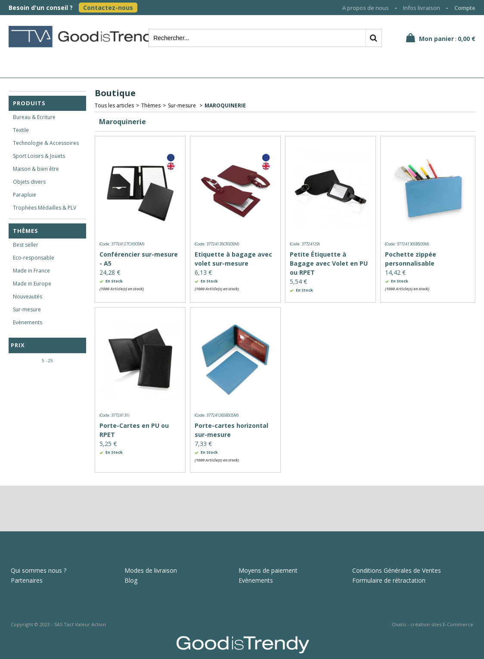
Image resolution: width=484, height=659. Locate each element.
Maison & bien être (36, 169)
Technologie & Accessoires (46, 143)
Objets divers (29, 181)
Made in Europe (32, 283)
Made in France (31, 270)
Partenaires (27, 580)
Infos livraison (421, 8)
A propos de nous (365, 8)
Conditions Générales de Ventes (396, 570)
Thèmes (25, 231)
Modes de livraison (150, 570)
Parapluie (24, 194)
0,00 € (466, 39)
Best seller (25, 244)
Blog (130, 580)
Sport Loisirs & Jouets (39, 156)
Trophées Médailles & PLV (44, 207)
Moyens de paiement (268, 570)
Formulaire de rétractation (388, 580)
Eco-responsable (33, 257)
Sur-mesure (27, 309)
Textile (21, 130)
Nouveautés (27, 296)
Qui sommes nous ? (38, 570)
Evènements (27, 322)
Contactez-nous (108, 7)
